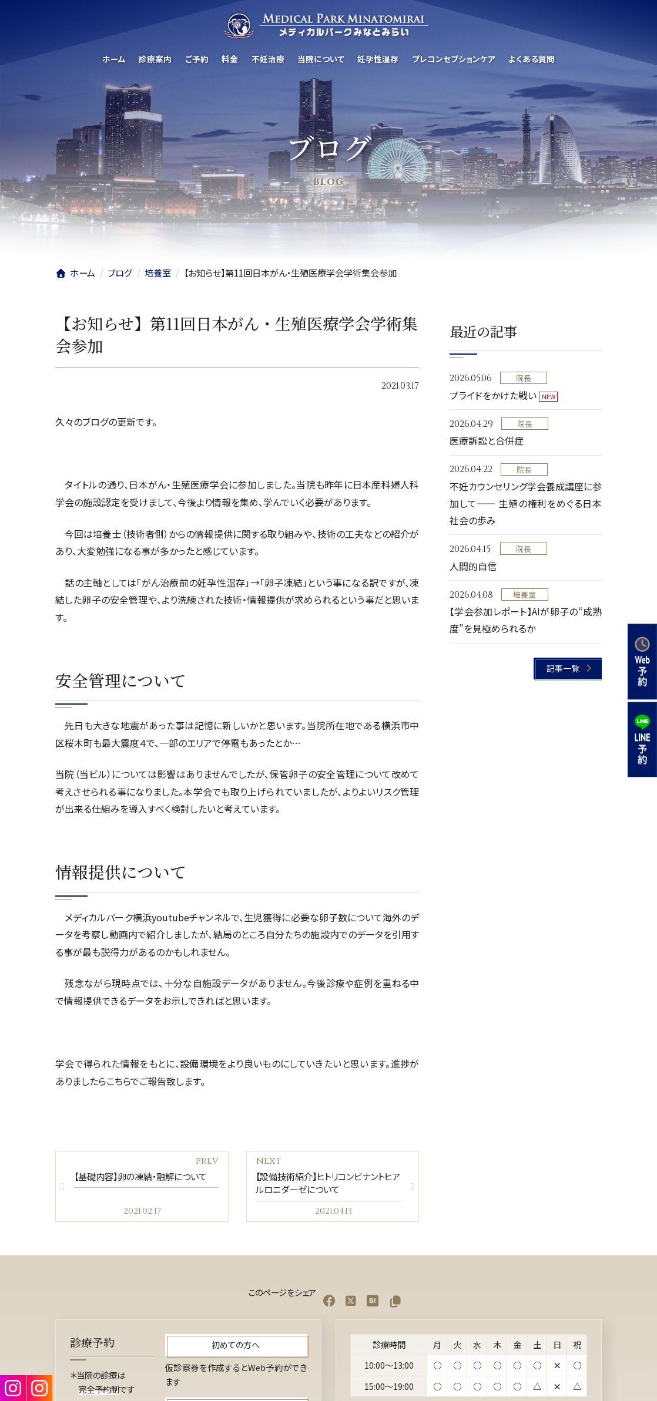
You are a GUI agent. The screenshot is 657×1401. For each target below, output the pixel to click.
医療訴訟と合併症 (487, 441)
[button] (568, 668)
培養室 (524, 594)
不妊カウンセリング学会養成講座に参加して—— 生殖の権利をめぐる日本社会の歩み (526, 504)
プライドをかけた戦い (493, 395)
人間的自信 (473, 566)
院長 (523, 377)
